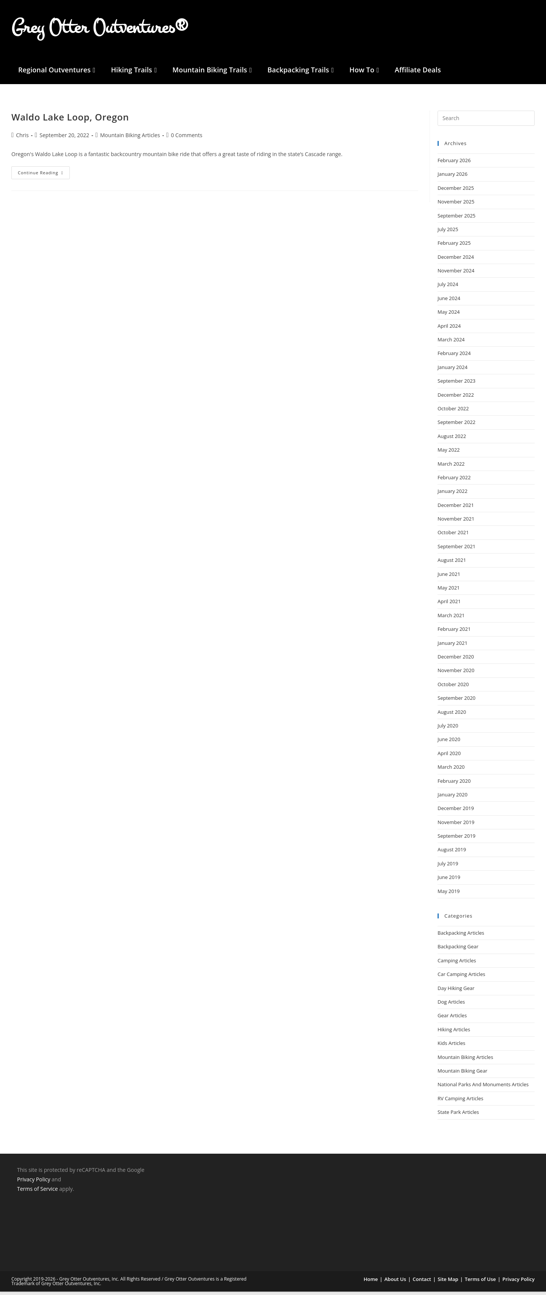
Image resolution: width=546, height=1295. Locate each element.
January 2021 (453, 646)
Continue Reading (44, 174)
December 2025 (456, 191)
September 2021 (456, 550)
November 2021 (456, 522)
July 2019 (448, 867)
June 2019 (449, 880)
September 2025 (456, 219)
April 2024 (449, 329)
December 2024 (456, 260)
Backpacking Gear (458, 950)
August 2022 (452, 439)
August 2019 (452, 853)
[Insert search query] (486, 122)
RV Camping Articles (460, 1102)
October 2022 (453, 412)
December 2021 (456, 508)
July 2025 (448, 233)
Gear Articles (452, 1019)
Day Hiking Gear (456, 991)
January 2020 (453, 798)
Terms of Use (480, 1282)
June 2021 (449, 577)
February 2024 (454, 356)
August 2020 (452, 715)
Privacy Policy (33, 1183)
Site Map (448, 1282)
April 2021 (449, 605)
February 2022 (454, 481)
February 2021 (454, 632)
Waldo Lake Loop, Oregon (70, 120)
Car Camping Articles (461, 977)
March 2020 (451, 770)
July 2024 (448, 288)
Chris (22, 138)
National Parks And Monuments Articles (483, 1088)
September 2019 (456, 839)
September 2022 (456, 425)
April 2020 (449, 757)
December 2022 (456, 398)
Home (371, 1282)
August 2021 (452, 563)
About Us (395, 1282)
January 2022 (453, 494)
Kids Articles (451, 1046)
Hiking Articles (454, 1033)
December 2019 (456, 812)
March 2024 (451, 343)
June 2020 (449, 743)
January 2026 (453, 177)
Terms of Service (37, 1192)
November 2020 (456, 674)
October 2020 (453, 688)
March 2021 (451, 619)
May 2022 (449, 453)
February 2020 (454, 784)
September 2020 (456, 701)
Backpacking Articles (461, 936)
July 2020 (448, 729)
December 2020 (456, 660)
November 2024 (456, 274)
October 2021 (453, 536)
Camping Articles (457, 964)
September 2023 (456, 384)
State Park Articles (458, 1115)
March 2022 (451, 467)
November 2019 (456, 826)
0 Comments (186, 138)
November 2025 (456, 205)
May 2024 (449, 315)
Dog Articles (451, 1005)
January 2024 (453, 371)
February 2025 (454, 246)
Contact (422, 1282)
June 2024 (449, 302)
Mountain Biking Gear (462, 1074)
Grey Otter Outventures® (99, 29)
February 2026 (454, 164)
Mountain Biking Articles (465, 1060)
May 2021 (449, 591)
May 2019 (449, 894)
